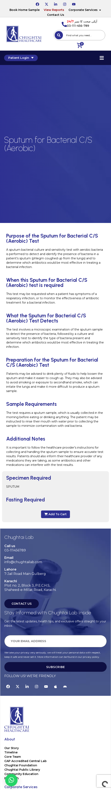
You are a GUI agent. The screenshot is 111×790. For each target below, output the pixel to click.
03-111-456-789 (78, 26)
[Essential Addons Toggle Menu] (102, 58)
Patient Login (21, 58)
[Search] (59, 35)
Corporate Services (85, 10)
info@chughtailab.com (23, 562)
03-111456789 (15, 550)
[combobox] (79, 35)
